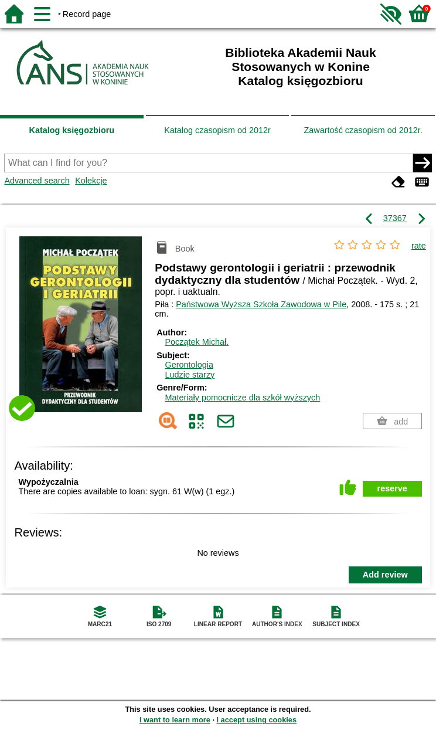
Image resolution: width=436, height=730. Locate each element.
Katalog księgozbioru (72, 130)
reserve (392, 488)
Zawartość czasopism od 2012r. (363, 130)
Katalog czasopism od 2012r (217, 130)
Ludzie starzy (190, 374)
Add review (385, 574)
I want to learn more (174, 719)
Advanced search (36, 180)
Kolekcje (91, 180)
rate (418, 245)
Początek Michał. (197, 342)
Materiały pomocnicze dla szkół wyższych (243, 397)
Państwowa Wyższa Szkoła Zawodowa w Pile (261, 304)
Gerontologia (189, 364)
